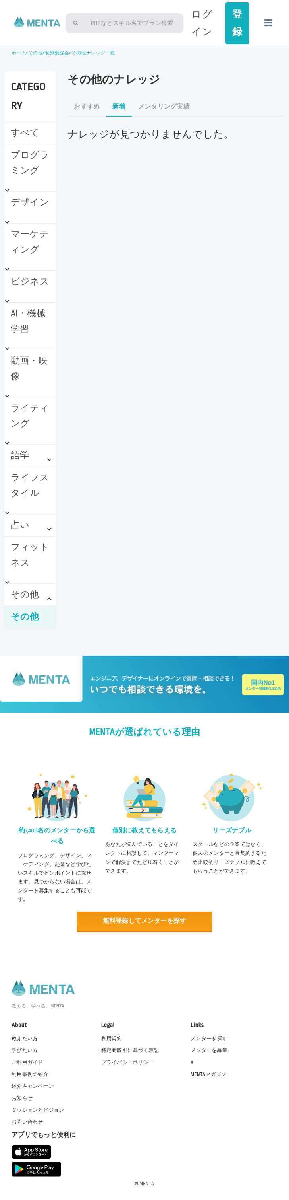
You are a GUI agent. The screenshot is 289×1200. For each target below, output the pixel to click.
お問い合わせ (27, 1122)
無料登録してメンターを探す (144, 921)
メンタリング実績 (164, 106)
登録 (237, 23)
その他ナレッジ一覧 (93, 53)
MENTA (146, 1183)
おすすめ (87, 106)
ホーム (19, 53)
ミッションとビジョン (38, 1110)
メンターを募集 (209, 1050)
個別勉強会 (57, 53)
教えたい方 (25, 1038)
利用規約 (111, 1038)
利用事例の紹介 (30, 1074)
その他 (35, 53)
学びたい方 (25, 1050)
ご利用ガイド (27, 1062)
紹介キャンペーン (33, 1086)
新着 (118, 106)
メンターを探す (209, 1038)
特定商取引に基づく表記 (130, 1050)
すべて (25, 133)
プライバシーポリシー (127, 1062)
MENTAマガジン (208, 1074)
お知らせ (22, 1098)
